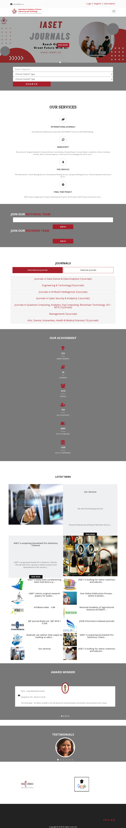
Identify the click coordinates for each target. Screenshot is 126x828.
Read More (63, 45)
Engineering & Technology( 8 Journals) (63, 285)
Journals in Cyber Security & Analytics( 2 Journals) (63, 298)
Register (97, 3)
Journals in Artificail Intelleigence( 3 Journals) (63, 291)
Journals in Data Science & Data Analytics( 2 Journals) (63, 278)
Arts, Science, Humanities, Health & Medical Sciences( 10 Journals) (63, 320)
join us (63, 227)
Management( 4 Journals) (63, 313)
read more (90, 534)
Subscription (109, 3)
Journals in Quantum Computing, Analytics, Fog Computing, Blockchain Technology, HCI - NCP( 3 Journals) (63, 306)
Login (88, 3)
